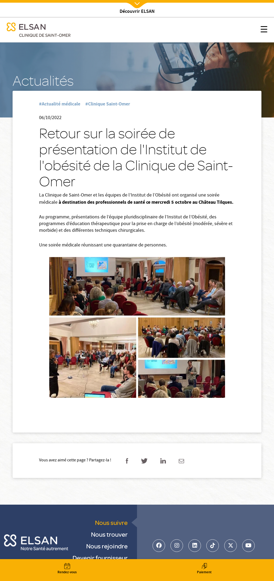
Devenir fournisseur (100, 557)
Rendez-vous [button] (67, 569)
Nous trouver (109, 534)
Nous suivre (111, 522)
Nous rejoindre (107, 546)
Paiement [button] (204, 569)
